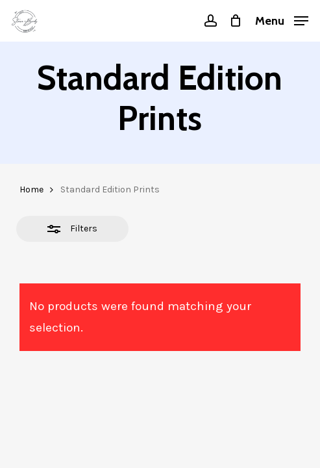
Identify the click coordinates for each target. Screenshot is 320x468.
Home (31, 189)
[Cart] (236, 21)
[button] (281, 19)
